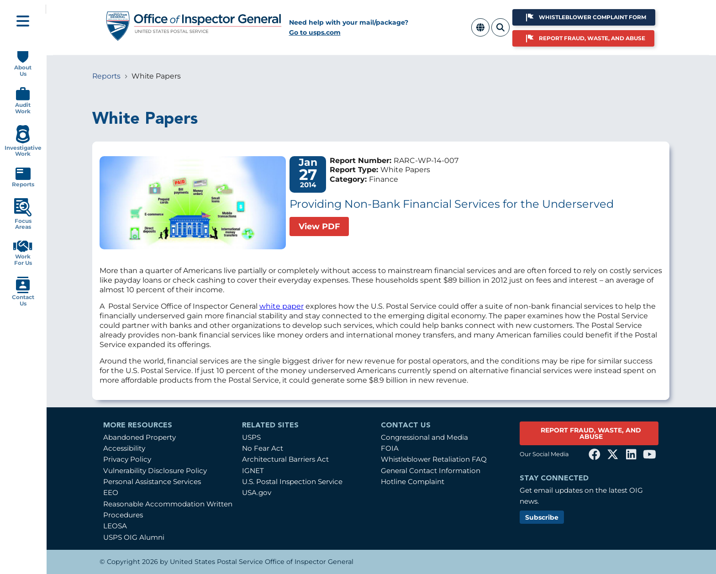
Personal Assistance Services (152, 481)
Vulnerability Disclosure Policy (155, 470)
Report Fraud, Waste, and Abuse (592, 38)
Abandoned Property (139, 437)
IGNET (253, 470)
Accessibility (124, 448)
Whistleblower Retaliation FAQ (434, 459)
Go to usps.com (315, 32)
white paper (281, 306)
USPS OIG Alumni (133, 537)
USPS (251, 437)
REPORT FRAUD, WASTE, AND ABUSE (591, 433)
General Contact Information (430, 470)
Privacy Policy (127, 459)
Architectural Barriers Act (285, 459)
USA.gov (256, 492)
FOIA (390, 448)
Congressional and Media (424, 437)
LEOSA (115, 525)
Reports (106, 76)
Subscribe (541, 517)
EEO (110, 492)
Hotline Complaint (412, 481)
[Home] (194, 37)
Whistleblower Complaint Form (592, 17)
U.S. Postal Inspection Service (292, 481)
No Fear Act (262, 448)
